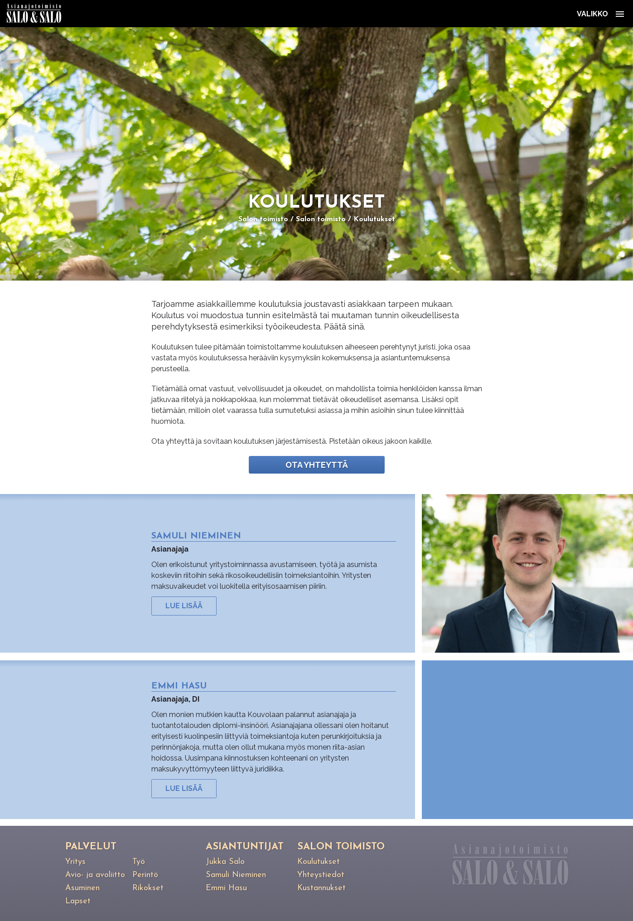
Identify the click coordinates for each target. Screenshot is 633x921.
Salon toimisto (263, 219)
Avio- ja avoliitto (95, 875)
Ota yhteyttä (316, 465)
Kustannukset (321, 888)
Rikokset (148, 888)
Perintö (145, 875)
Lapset (78, 901)
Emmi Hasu (226, 888)
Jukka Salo (225, 862)
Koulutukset (374, 219)
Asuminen (82, 888)
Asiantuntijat (245, 847)
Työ (138, 862)
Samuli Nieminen (236, 875)
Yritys (75, 862)
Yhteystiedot (320, 875)
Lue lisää (184, 605)
